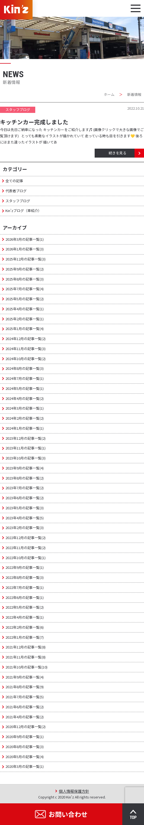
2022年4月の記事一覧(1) (24, 617)
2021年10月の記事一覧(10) (26, 667)
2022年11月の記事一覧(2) (25, 547)
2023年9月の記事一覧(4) (24, 468)
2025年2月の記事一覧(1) (24, 318)
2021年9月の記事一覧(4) (24, 677)
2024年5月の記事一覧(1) (24, 388)
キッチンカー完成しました (34, 122)
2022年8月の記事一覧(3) (24, 577)
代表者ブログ (16, 190)
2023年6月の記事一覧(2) (24, 497)
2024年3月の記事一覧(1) (24, 408)
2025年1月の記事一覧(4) (24, 328)
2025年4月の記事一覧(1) (24, 308)
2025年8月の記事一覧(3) (24, 279)
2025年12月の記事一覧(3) (25, 259)
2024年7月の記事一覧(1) (24, 378)
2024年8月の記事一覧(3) (24, 368)
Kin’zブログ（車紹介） (23, 210)
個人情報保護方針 (74, 791)
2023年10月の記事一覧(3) (25, 458)
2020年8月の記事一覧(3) (24, 746)
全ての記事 (14, 180)
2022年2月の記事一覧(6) (24, 627)
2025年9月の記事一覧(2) (24, 269)
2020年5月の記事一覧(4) (24, 756)
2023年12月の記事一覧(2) (25, 438)
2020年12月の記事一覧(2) (25, 726)
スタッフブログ (17, 200)
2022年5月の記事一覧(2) (24, 607)
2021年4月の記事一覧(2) (24, 716)
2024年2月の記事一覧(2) (24, 418)
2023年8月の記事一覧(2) (24, 478)
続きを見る (117, 152)
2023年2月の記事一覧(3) (24, 527)
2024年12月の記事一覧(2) (25, 338)
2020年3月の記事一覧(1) (24, 766)
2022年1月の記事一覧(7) (24, 637)
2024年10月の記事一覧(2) (25, 358)
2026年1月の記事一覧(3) (24, 249)
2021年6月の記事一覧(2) (24, 706)
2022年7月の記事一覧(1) (24, 587)
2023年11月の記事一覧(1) (25, 448)
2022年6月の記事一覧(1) (24, 597)
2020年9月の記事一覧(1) (24, 736)
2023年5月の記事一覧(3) (24, 507)
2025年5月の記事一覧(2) (24, 298)
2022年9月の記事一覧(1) (24, 567)
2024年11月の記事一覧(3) (25, 348)
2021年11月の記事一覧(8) (25, 657)
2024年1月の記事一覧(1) (24, 428)
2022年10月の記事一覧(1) (25, 557)
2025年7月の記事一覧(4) (24, 288)
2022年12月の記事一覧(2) (25, 537)
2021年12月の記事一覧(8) (25, 647)
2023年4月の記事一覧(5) (24, 517)
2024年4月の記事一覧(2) (24, 398)
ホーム (109, 94)
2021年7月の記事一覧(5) (24, 696)
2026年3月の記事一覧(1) (24, 239)
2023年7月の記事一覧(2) (24, 487)
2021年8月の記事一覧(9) (24, 686)
